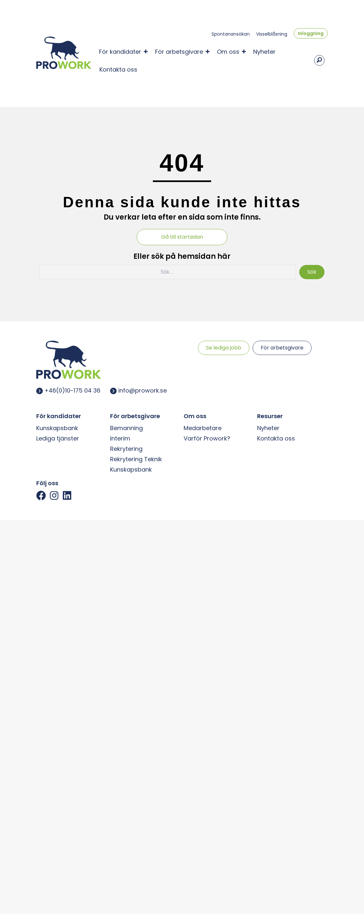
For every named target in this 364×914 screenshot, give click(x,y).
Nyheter (264, 51)
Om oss (228, 51)
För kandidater (120, 51)
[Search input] (168, 271)
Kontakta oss (118, 69)
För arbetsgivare (179, 51)
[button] (41, 494)
